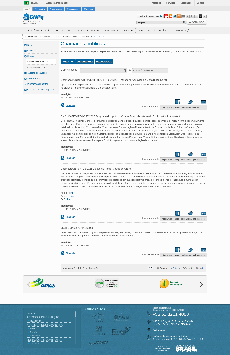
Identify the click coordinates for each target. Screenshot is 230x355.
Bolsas (30, 45)
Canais (200, 2)
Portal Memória (44, 36)
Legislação (186, 2)
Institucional (64, 30)
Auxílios (31, 50)
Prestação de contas (38, 84)
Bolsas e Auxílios (88, 30)
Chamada (70, 105)
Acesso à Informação (37, 30)
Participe (156, 2)
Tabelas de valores (37, 72)
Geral (57, 36)
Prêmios (128, 30)
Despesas (35, 335)
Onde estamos (160, 330)
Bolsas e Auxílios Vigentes (40, 89)
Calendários (33, 78)
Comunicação (183, 30)
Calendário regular (37, 67)
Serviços (170, 2)
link (71, 192)
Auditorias (35, 328)
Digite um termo (69, 69)
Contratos (34, 343)
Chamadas (85, 36)
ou (130, 69)
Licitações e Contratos (44, 339)
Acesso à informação (57, 2)
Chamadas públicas (101, 37)
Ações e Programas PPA (45, 324)
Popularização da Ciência (153, 30)
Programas (111, 30)
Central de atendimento (151, 16)
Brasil (34, 2)
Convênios (35, 332)
